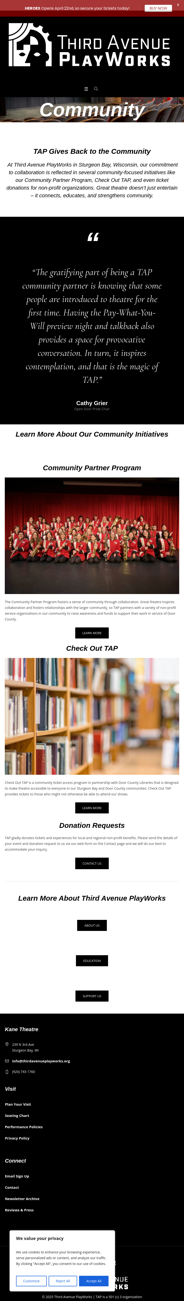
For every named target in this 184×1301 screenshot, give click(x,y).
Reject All (63, 1281)
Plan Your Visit (18, 1098)
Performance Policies (24, 1121)
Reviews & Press (19, 1204)
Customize (31, 1281)
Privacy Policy (17, 1132)
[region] (62, 1260)
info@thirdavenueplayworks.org (41, 1055)
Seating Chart (17, 1110)
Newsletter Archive (22, 1193)
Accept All (93, 1281)
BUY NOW (158, 8)
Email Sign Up (17, 1170)
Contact (12, 1181)
